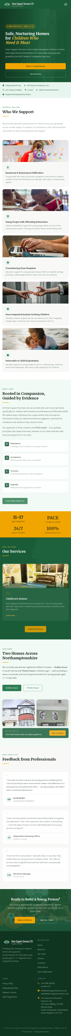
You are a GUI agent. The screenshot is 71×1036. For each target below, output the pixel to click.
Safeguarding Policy (10, 988)
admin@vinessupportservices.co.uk (55, 994)
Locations (41, 963)
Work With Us (42, 967)
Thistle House (33, 688)
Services (40, 958)
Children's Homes (9, 992)
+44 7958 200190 (48, 983)
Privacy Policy (7, 983)
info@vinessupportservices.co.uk (54, 990)
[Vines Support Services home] (19, 4)
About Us (41, 949)
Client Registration (44, 972)
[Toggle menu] (65, 4)
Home (39, 945)
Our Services (35, 74)
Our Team (41, 954)
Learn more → (11, 615)
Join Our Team (47, 920)
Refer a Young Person (35, 66)
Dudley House (12, 688)
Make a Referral (25, 920)
